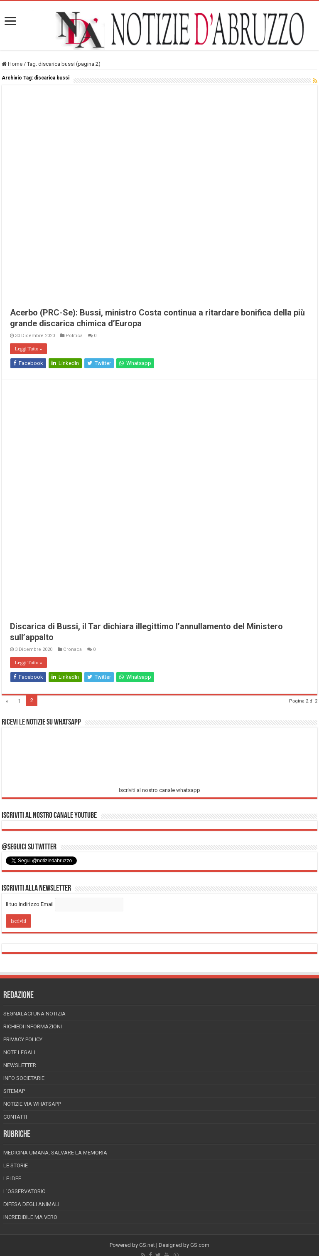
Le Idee (12, 1178)
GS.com (199, 1245)
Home (12, 64)
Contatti (15, 1117)
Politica (74, 335)
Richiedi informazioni (32, 1026)
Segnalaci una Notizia (34, 1013)
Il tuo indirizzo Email (30, 904)
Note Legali (19, 1052)
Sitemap (14, 1091)
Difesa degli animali (31, 1204)
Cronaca (72, 649)
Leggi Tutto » (28, 349)
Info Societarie (23, 1078)
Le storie (15, 1165)
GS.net (147, 1245)
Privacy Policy (22, 1039)
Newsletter (19, 1065)
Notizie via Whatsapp (32, 1104)
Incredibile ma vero (30, 1217)
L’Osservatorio (24, 1191)
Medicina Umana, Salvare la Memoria (55, 1152)
